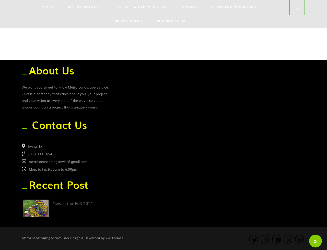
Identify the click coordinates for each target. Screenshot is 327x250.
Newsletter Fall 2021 (73, 203)
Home (48, 7)
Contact (189, 7)
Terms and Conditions (234, 7)
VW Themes (113, 237)
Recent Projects (84, 7)
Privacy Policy (128, 20)
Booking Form (171, 20)
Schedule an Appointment (140, 7)
